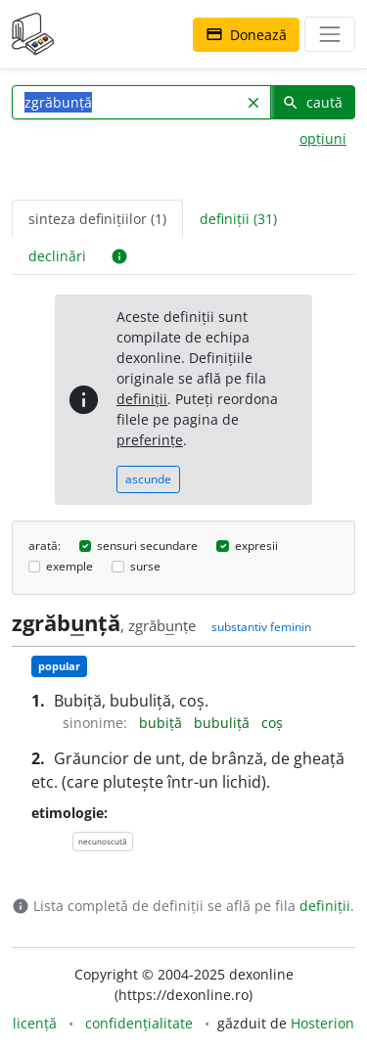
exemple (69, 566)
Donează (246, 34)
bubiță (162, 722)
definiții (141, 398)
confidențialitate (139, 1023)
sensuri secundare (147, 545)
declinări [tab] (57, 256)
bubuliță (223, 722)
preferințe (149, 440)
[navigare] (329, 34)
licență (35, 1023)
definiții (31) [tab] (238, 218)
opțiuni (322, 138)
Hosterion (322, 1023)
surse (145, 566)
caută (312, 102)
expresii (256, 545)
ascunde (148, 479)
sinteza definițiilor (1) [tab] (97, 218)
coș (272, 722)
